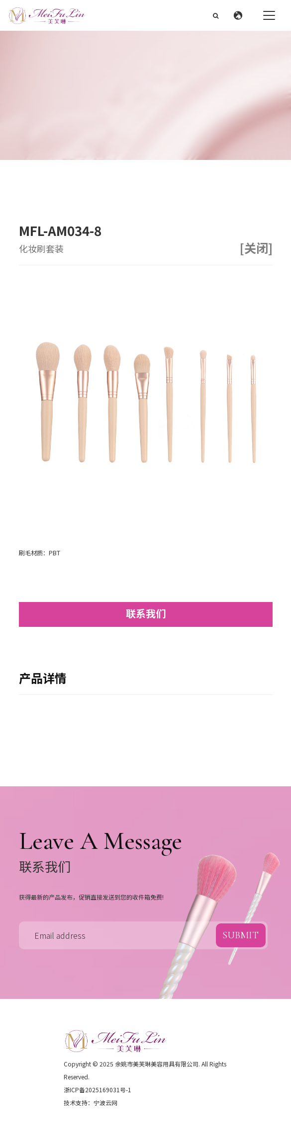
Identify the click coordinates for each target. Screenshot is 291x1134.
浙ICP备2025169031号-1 (97, 1089)
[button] (240, 15)
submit (240, 935)
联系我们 (146, 613)
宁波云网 (105, 1102)
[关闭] (256, 248)
